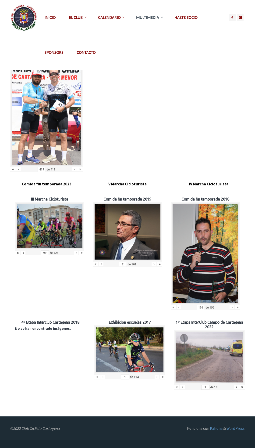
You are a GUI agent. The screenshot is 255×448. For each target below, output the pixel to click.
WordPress (235, 428)
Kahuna (216, 428)
